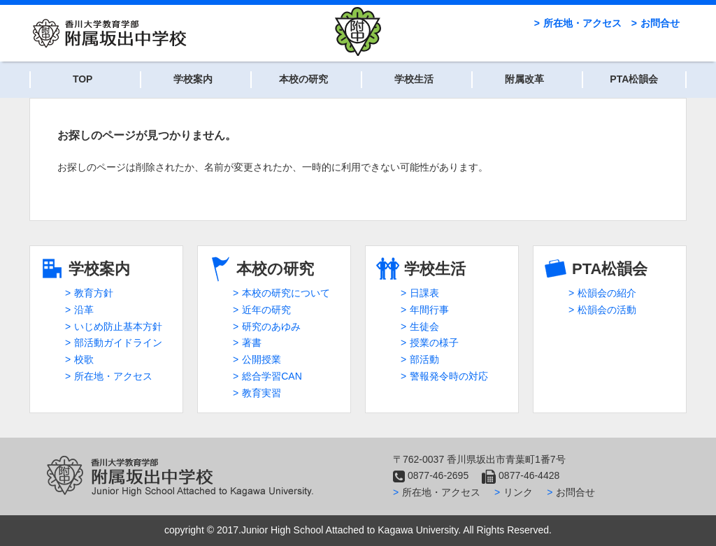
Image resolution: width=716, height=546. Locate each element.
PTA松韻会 (634, 79)
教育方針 (93, 293)
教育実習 (261, 392)
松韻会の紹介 (607, 293)
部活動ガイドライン (118, 342)
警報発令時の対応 (449, 376)
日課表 (424, 293)
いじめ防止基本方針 (118, 326)
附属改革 (524, 79)
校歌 (84, 359)
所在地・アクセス (582, 23)
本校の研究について (286, 293)
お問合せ (660, 23)
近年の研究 (266, 309)
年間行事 (429, 309)
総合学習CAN (272, 376)
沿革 (84, 309)
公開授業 (261, 359)
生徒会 (424, 326)
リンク (518, 492)
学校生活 (414, 79)
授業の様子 (434, 342)
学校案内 (193, 79)
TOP (83, 79)
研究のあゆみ (271, 326)
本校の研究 (303, 79)
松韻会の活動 (607, 309)
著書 (252, 342)
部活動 (424, 359)
